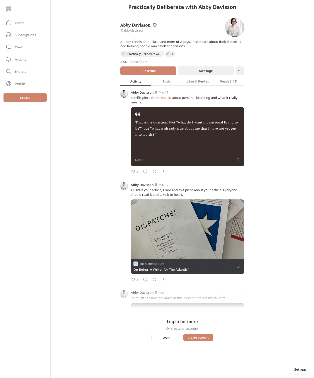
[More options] (242, 92)
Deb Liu (165, 97)
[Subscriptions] (25, 35)
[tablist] (182, 81)
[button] (25, 22)
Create (25, 97)
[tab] (135, 81)
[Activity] (25, 59)
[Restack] (154, 171)
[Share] (163, 171)
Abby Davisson (142, 92)
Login (166, 337)
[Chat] (25, 47)
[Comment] (145, 171)
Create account (198, 337)
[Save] (238, 159)
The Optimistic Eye (152, 264)
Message (206, 71)
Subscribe (148, 71)
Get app (300, 369)
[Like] (134, 171)
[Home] (8, 8)
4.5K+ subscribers (133, 61)
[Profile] (25, 83)
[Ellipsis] (240, 70)
